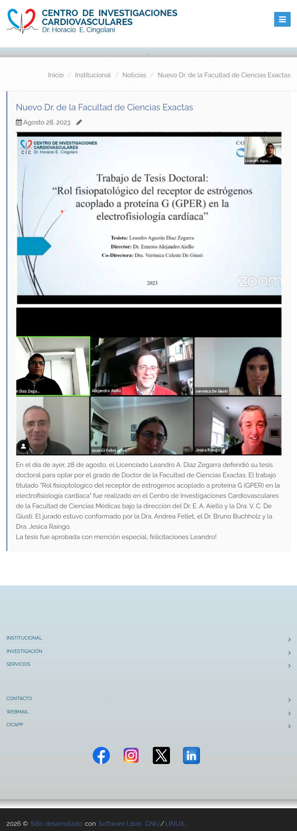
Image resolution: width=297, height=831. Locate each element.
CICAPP (14, 725)
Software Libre (120, 824)
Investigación (24, 651)
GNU (152, 824)
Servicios (18, 664)
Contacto (19, 698)
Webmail (17, 712)
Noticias (134, 75)
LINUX (175, 824)
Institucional (93, 75)
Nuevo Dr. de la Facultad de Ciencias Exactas (224, 75)
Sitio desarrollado (56, 824)
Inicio (56, 75)
